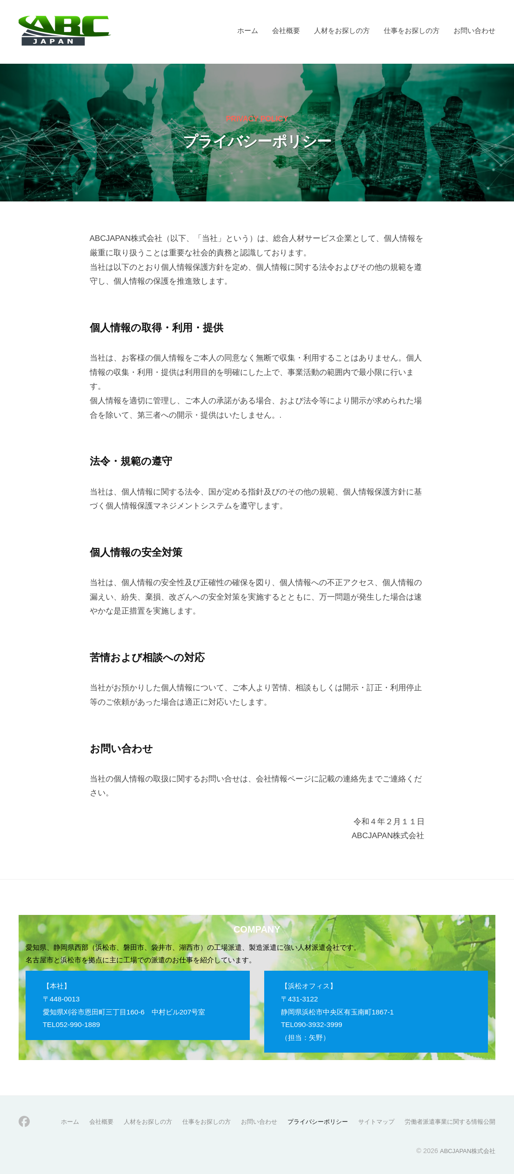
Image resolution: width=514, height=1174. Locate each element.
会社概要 (286, 30)
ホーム (247, 30)
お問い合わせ (474, 30)
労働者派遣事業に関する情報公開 (446, 1121)
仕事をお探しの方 (412, 30)
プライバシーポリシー (305, 1121)
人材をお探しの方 (342, 30)
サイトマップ (367, 1121)
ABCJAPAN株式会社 (464, 1150)
